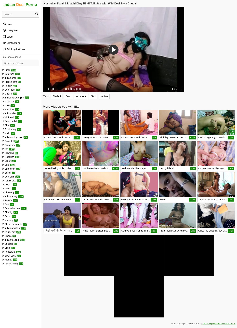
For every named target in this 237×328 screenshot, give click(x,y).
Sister (9, 161)
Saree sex (11, 168)
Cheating (10, 192)
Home (7, 24)
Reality (9, 85)
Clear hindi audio (14, 224)
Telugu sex (11, 232)
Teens (9, 188)
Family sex (11, 180)
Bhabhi (57, 96)
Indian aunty (13, 196)
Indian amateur (14, 228)
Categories (10, 30)
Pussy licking (12, 263)
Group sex (11, 145)
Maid (8, 105)
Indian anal (11, 78)
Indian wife (12, 113)
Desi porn (11, 176)
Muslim (9, 93)
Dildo (8, 247)
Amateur (81, 96)
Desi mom (11, 89)
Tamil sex (10, 101)
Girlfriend (10, 117)
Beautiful (10, 141)
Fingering (10, 157)
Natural (9, 259)
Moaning (10, 220)
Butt (8, 204)
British (8, 172)
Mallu (8, 133)
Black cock (11, 255)
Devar (9, 216)
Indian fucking (13, 240)
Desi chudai (12, 121)
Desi (68, 96)
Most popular (11, 43)
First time (10, 109)
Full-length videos (13, 49)
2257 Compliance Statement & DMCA (218, 324)
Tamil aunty (11, 129)
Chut (8, 125)
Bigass (9, 236)
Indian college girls (15, 97)
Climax (9, 184)
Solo (8, 165)
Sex (93, 96)
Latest (7, 36)
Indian (104, 96)
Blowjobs (10, 153)
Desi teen (11, 74)
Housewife (11, 251)
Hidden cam (11, 82)
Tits (8, 149)
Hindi (9, 70)
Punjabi (10, 200)
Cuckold (9, 244)
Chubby (10, 212)
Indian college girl (15, 137)
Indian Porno (20, 4)
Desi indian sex (14, 208)
